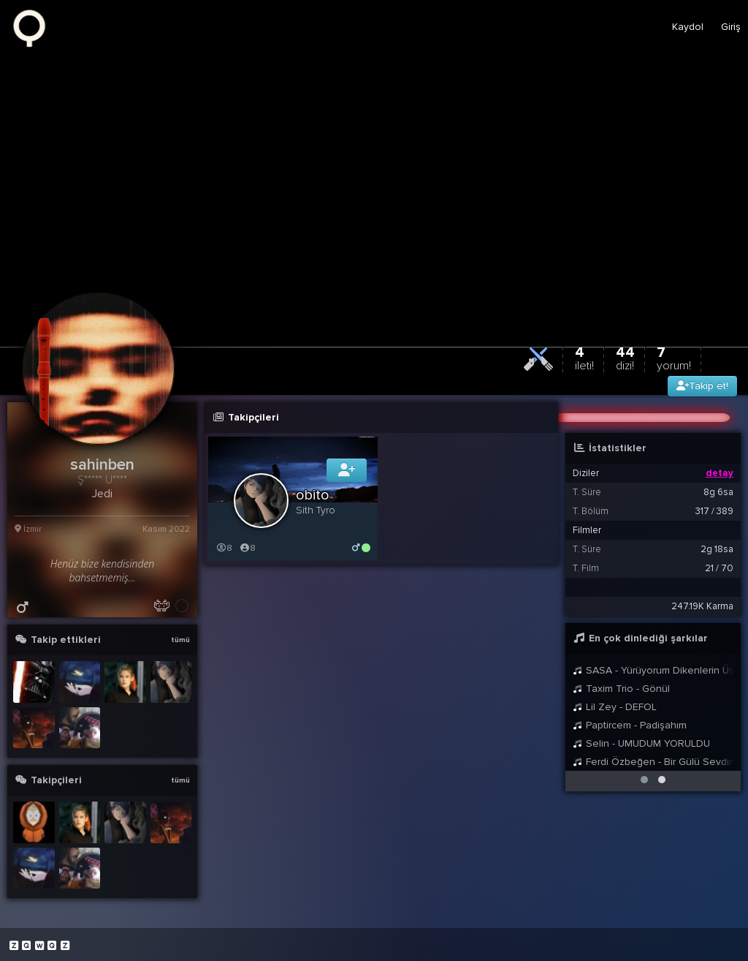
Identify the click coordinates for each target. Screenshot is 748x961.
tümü (180, 640)
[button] (644, 779)
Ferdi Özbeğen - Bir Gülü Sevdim (653, 761)
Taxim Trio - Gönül (621, 688)
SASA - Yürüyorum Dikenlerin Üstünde (653, 670)
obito (312, 495)
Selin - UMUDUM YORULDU (641, 743)
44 (625, 358)
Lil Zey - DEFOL (615, 707)
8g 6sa (718, 492)
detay (719, 473)
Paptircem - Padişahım (630, 725)
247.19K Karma (702, 606)
